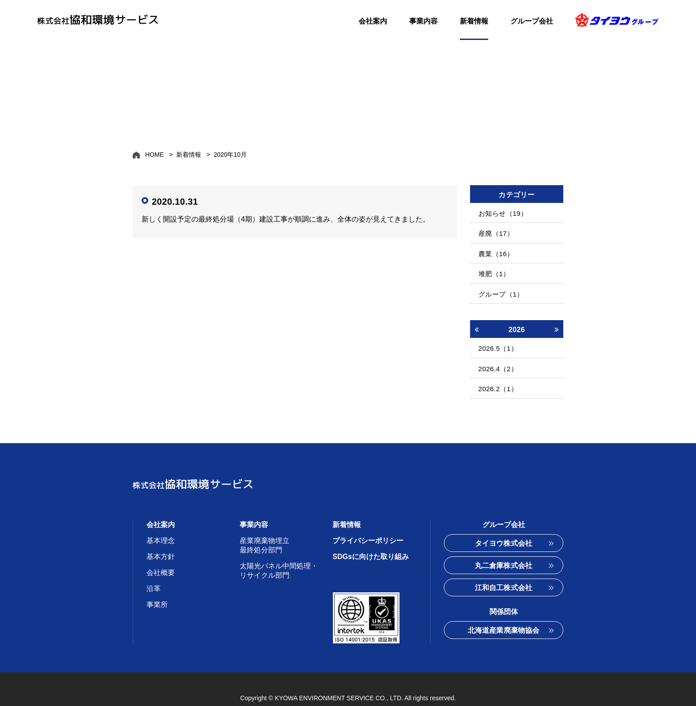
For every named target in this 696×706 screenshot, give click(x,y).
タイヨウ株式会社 (504, 524)
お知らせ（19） (501, 212)
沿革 (153, 569)
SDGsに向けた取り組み (370, 537)
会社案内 (373, 21)
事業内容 (423, 21)
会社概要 (160, 553)
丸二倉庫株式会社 (504, 546)
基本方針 (160, 537)
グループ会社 (531, 21)
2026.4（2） (496, 353)
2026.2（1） (496, 371)
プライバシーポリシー (367, 521)
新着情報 (474, 21)
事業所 (157, 585)
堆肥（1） (492, 266)
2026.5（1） (496, 335)
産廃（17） (494, 230)
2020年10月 (230, 154)
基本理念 (160, 521)
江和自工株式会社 (504, 568)
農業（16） (494, 248)
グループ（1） (499, 283)
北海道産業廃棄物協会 (504, 611)
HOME (154, 154)
